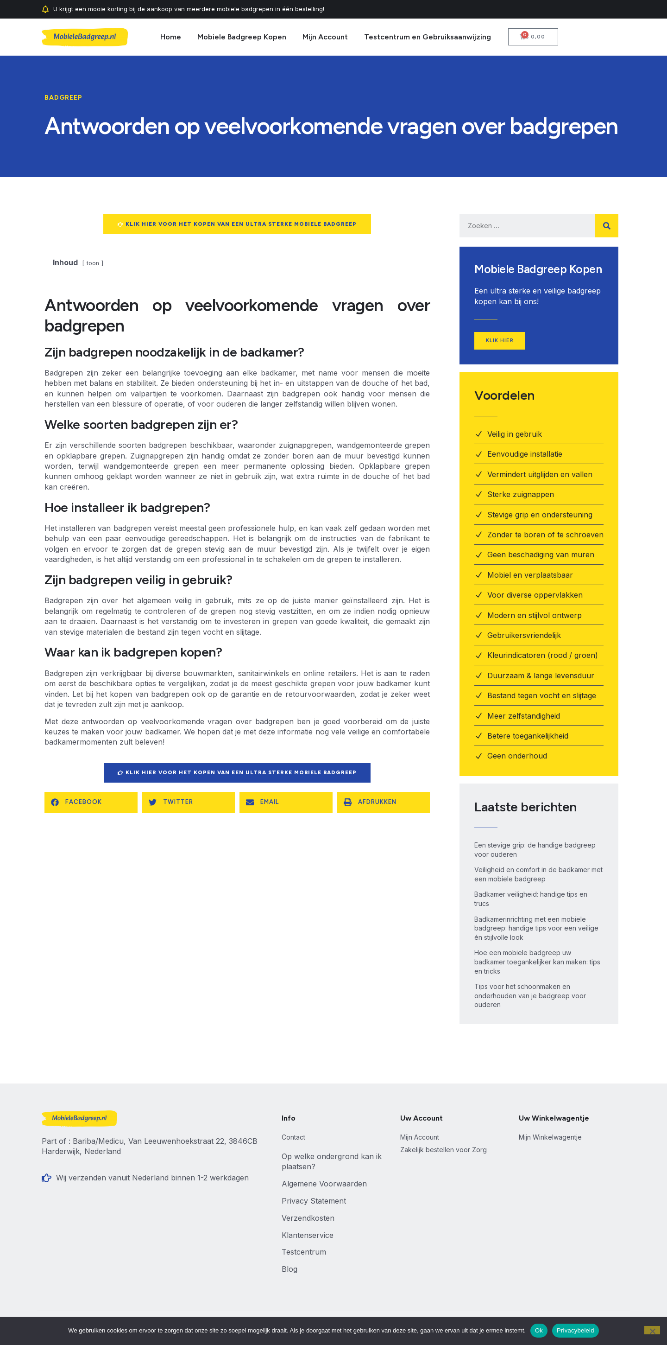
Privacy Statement (314, 1201)
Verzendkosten (308, 1218)
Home (170, 36)
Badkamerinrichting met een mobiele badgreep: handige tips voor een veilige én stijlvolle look (536, 929)
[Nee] (652, 1330)
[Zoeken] (606, 225)
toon (93, 264)
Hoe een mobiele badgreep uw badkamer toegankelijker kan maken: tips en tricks (537, 962)
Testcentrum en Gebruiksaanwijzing (427, 36)
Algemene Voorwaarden (324, 1184)
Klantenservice (308, 1235)
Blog (289, 1270)
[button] (91, 803)
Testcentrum (304, 1252)
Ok (539, 1330)
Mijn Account (325, 36)
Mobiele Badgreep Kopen (241, 36)
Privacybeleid (575, 1330)
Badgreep (63, 98)
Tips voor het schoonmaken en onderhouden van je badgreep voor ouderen (530, 996)
